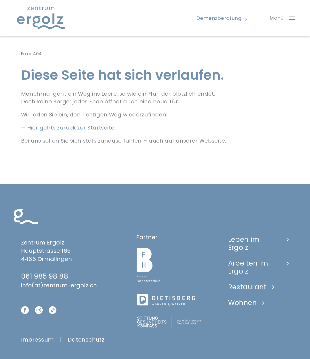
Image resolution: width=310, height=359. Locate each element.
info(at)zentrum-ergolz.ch (59, 285)
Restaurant (247, 287)
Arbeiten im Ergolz (248, 267)
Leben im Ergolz (244, 243)
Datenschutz (86, 340)
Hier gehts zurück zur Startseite (71, 130)
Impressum (37, 340)
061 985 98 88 (44, 276)
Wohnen (242, 302)
